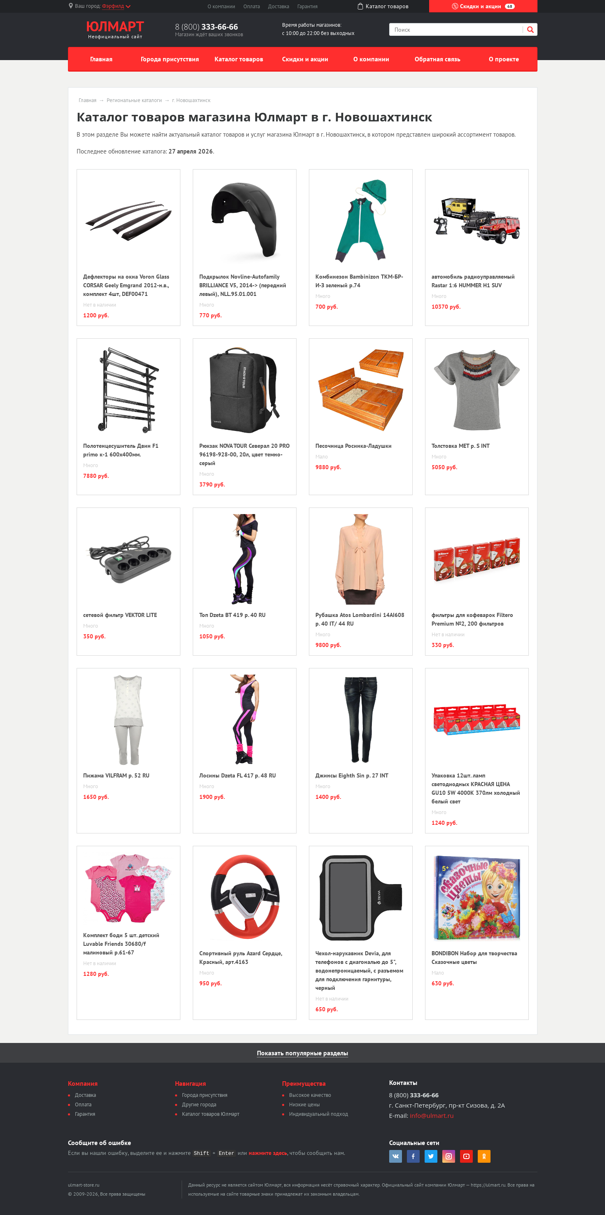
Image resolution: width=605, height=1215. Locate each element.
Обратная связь (437, 59)
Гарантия (307, 6)
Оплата (251, 6)
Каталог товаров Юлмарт (210, 1113)
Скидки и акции (483, 6)
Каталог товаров (239, 59)
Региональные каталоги (134, 100)
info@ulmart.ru (431, 1115)
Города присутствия (170, 59)
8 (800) (206, 26)
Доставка (278, 6)
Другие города (199, 1104)
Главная (101, 59)
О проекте (504, 59)
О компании (221, 6)
